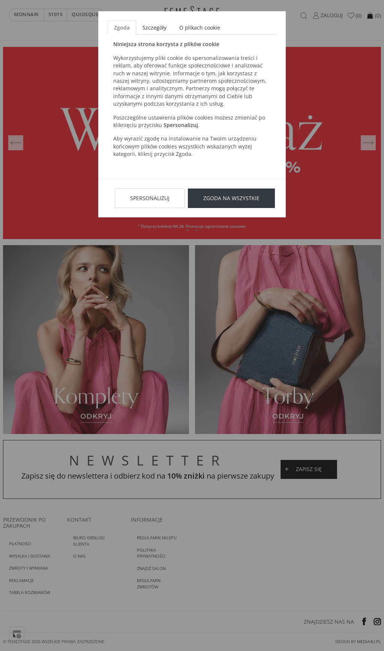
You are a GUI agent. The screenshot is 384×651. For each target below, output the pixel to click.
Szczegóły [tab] (154, 27)
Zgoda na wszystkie (231, 198)
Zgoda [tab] (122, 27)
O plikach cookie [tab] (199, 27)
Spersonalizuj (150, 198)
